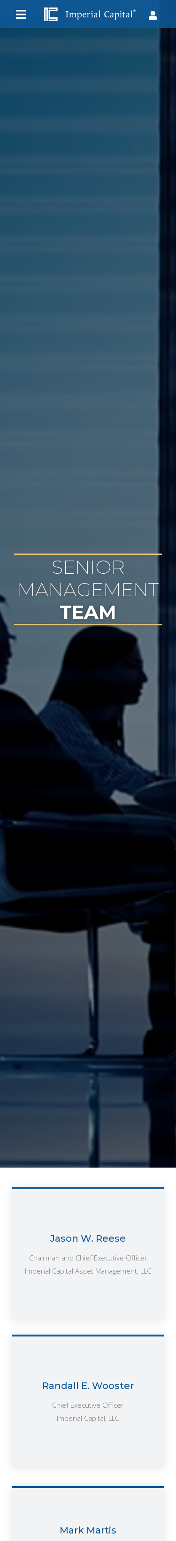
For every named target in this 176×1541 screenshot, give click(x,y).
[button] (21, 14)
